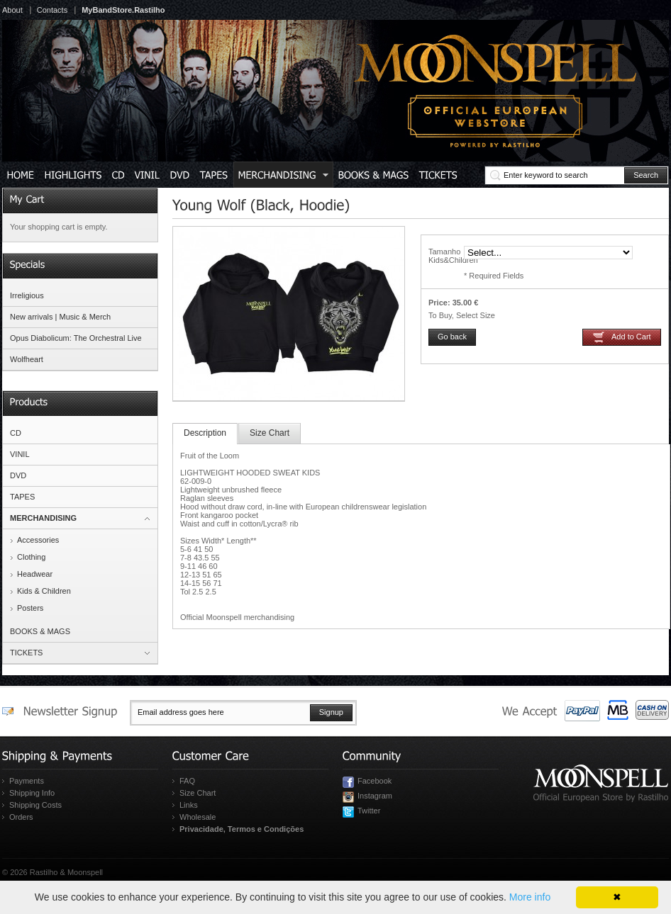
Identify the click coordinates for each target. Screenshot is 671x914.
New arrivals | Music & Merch (60, 316)
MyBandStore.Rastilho (123, 10)
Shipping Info (32, 793)
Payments (26, 781)
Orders (21, 817)
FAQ (187, 781)
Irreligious (27, 295)
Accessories (38, 540)
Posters (30, 608)
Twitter (368, 810)
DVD (18, 475)
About (12, 10)
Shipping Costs (35, 805)
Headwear (34, 574)
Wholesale (197, 817)
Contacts (52, 10)
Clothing (31, 557)
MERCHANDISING (43, 518)
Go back (452, 336)
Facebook (374, 781)
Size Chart (269, 433)
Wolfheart (26, 359)
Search (645, 175)
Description (205, 433)
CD (15, 433)
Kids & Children (44, 591)
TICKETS (26, 652)
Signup (331, 712)
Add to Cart (631, 336)
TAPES (22, 496)
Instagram (374, 795)
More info (529, 897)
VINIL (20, 454)
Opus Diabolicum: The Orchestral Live (76, 338)
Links (188, 805)
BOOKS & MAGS (40, 631)
